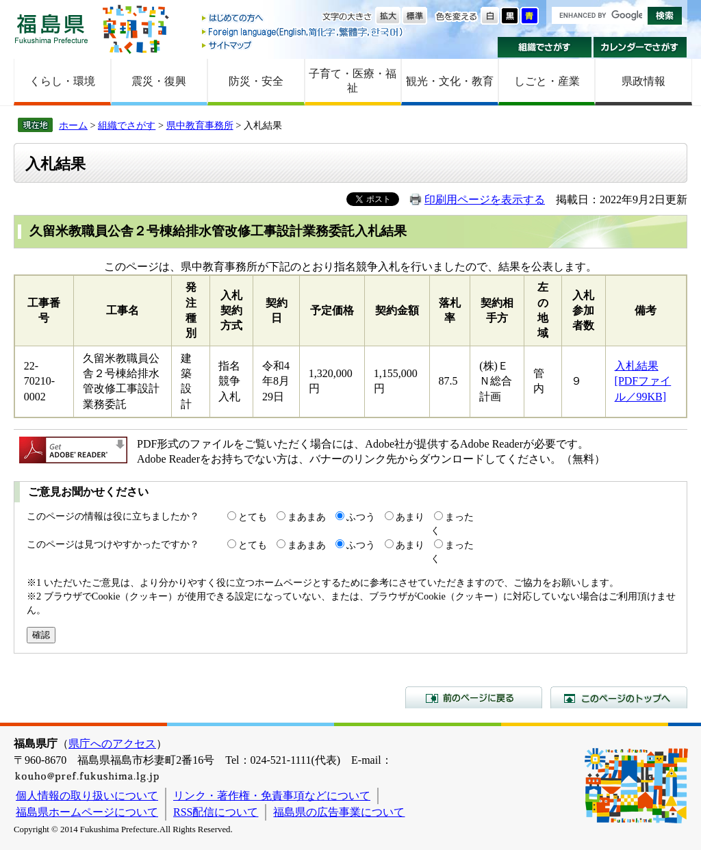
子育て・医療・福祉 (352, 81)
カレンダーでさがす (640, 47)
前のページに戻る (473, 697)
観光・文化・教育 (450, 81)
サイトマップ (303, 44)
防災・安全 (256, 81)
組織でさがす (544, 47)
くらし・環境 (62, 81)
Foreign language (303, 31)
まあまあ (307, 516)
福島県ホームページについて (87, 812)
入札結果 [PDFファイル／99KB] (643, 381)
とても (252, 516)
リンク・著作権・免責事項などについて (271, 795)
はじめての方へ (303, 18)
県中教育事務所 (199, 125)
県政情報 (643, 81)
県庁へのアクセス (112, 743)
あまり (410, 516)
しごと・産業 (547, 81)
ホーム (73, 125)
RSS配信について (215, 812)
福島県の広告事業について (339, 812)
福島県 (51, 28)
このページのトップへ (618, 697)
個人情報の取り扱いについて (87, 795)
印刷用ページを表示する (484, 199)
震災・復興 (158, 81)
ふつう (360, 516)
